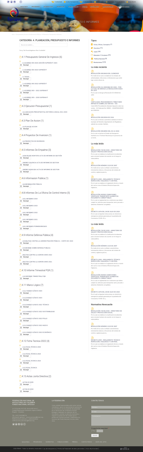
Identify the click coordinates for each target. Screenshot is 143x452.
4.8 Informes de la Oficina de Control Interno (46, 192)
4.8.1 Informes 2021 (30, 219)
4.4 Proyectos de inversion (36, 135)
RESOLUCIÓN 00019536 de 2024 (102, 117)
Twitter (8, 2)
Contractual (58, 2)
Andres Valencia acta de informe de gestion (41, 163)
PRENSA (75, 442)
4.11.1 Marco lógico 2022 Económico (37, 332)
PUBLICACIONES (63, 442)
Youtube (11, 2)
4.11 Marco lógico (32, 285)
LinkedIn (18, 2)
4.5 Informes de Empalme (36, 149)
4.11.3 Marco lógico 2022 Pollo (35, 318)
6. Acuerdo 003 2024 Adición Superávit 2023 (40, 63)
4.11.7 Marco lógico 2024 (32, 291)
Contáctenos (100, 2)
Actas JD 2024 (28, 389)
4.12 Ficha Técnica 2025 (32, 347)
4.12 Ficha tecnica (30, 368)
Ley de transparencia (49, 449)
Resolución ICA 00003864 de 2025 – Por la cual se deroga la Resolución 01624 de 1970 (107, 88)
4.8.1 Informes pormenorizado (35, 226)
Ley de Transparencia (72, 2)
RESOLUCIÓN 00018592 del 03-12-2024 (105, 131)
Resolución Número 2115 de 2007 (104, 165)
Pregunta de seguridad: (100, 428)
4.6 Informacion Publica (35, 178)
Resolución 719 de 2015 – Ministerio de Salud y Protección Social (106, 151)
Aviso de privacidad (92, 449)
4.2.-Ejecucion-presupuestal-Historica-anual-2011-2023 (45, 112)
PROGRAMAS (37, 442)
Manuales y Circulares (101, 55)
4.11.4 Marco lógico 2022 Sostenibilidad (39, 312)
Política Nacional (99, 59)
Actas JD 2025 (28, 382)
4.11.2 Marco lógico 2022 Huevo (35, 325)
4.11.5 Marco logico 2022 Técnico (36, 305)
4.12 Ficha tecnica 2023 (32, 361)
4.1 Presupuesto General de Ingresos (42, 57)
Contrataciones (87, 2)
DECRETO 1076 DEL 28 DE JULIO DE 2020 (105, 211)
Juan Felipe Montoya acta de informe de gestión (42, 156)
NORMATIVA (50, 442)
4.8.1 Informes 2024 (30, 199)
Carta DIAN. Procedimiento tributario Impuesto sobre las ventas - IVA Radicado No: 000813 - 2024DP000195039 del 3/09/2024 (107, 108)
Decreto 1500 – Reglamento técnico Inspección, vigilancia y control (105, 180)
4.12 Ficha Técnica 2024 (32, 354)
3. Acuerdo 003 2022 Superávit (35, 83)
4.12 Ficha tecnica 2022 (35, 341)
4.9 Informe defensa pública (37, 235)
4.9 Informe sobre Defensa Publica (36, 248)
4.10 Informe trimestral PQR (37, 270)
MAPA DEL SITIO (101, 442)
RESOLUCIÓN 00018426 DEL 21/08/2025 (105, 73)
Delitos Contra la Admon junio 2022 (37, 255)
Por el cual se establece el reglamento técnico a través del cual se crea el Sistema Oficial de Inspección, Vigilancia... (107, 185)
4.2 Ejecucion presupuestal (36, 106)
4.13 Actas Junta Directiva (36, 376)
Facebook (21, 2)
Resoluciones (98, 62)
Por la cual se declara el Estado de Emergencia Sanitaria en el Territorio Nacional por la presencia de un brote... (106, 136)
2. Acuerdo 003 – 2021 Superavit (35, 90)
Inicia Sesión (132, 2)
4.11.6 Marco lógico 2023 (32, 298)
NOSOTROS (26, 442)
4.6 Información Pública (32, 184)
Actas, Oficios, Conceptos (101, 45)
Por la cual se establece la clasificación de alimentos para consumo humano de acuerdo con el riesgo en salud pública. (106, 156)
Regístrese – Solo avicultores (116, 2)
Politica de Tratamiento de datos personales (71, 449)
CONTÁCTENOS (86, 442)
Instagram (14, 2)
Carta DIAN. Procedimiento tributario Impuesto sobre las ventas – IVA (106, 103)
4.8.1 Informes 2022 (30, 212)
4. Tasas (26, 77)
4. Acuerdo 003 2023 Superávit (35, 70)
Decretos (97, 48)
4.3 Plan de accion (32, 120)
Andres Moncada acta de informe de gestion (41, 169)
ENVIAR (95, 435)
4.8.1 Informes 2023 (30, 206)
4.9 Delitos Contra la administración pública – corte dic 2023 (48, 241)
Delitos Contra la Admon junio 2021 (37, 262)
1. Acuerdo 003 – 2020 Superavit (35, 97)
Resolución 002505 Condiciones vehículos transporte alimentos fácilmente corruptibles (104, 196)
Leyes (95, 52)
